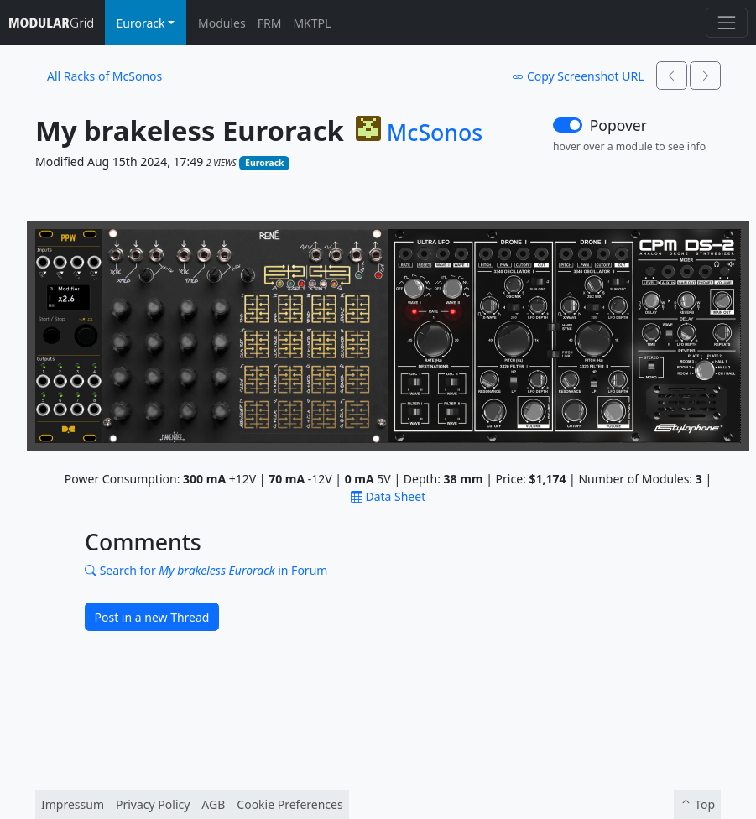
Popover (618, 125)
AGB (213, 804)
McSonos (434, 132)
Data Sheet (388, 496)
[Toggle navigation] (726, 22)
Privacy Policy (153, 804)
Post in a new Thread (152, 617)
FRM (270, 23)
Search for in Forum (206, 570)
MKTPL (312, 23)
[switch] (567, 125)
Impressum (72, 804)
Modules (222, 23)
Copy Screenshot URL (578, 76)
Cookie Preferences (289, 804)
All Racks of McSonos (104, 76)
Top (697, 804)
